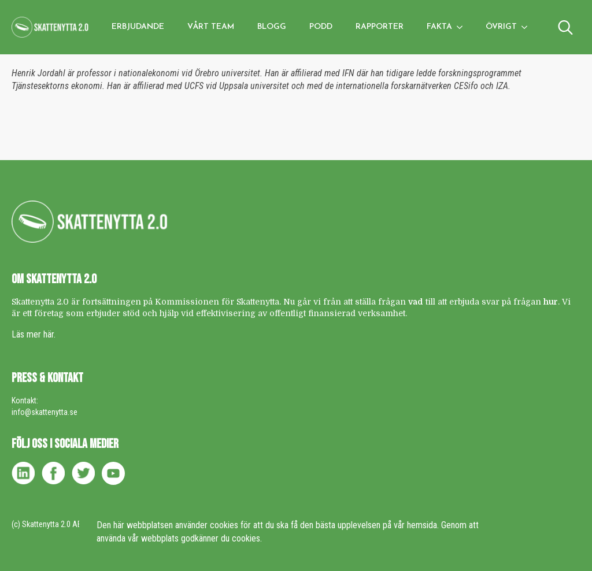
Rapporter (380, 27)
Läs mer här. (34, 334)
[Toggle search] (565, 27)
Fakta (439, 27)
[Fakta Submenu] (463, 27)
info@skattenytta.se (44, 412)
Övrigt (501, 27)
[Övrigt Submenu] (528, 27)
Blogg (271, 27)
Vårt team (210, 27)
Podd (320, 27)
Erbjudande (138, 27)
